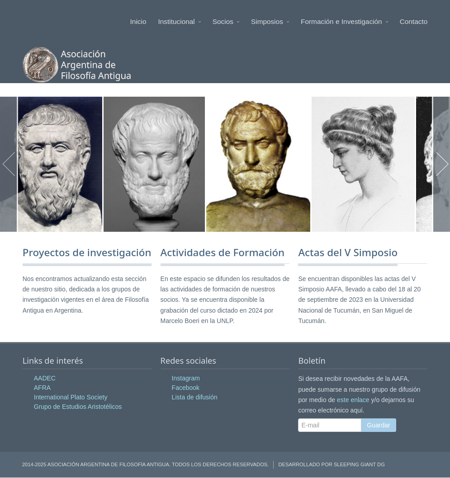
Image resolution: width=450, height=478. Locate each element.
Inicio (138, 21)
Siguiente (441, 164)
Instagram (186, 378)
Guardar (378, 425)
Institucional (179, 21)
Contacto (414, 21)
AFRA (42, 388)
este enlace (353, 400)
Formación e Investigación (344, 21)
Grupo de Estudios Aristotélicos (78, 407)
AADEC (45, 378)
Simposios (270, 21)
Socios (226, 21)
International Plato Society (71, 397)
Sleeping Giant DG (359, 465)
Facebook (185, 388)
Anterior (9, 164)
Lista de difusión (195, 397)
